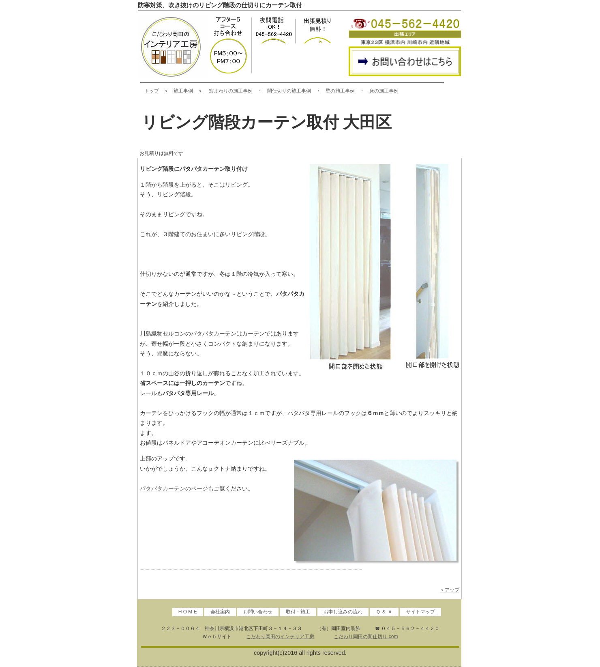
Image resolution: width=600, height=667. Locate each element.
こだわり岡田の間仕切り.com (366, 636)
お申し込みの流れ (343, 612)
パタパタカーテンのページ (174, 488)
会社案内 (220, 612)
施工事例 (183, 90)
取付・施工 (298, 612)
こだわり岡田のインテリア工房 (280, 636)
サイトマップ (420, 612)
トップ (151, 90)
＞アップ (449, 590)
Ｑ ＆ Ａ (384, 612)
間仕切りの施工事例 (289, 90)
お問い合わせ (257, 612)
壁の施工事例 (340, 90)
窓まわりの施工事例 (230, 90)
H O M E (187, 612)
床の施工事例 (384, 90)
